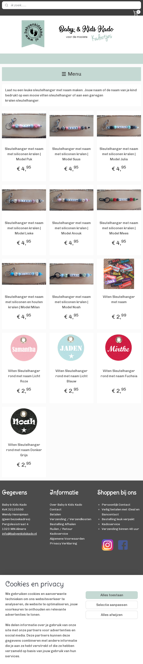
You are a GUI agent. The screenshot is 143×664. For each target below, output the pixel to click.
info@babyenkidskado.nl (19, 533)
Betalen (55, 514)
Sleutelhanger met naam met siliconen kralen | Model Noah (71, 302)
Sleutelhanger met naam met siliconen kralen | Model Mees (119, 228)
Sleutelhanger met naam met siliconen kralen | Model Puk (24, 154)
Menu (71, 74)
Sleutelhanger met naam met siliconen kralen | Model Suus (71, 154)
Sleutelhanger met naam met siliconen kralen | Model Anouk (71, 228)
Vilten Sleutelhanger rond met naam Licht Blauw (71, 376)
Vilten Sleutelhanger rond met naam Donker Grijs (24, 450)
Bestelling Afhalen (63, 524)
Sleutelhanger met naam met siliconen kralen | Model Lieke (24, 228)
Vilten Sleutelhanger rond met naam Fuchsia (119, 373)
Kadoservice (59, 533)
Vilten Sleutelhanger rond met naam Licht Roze (24, 376)
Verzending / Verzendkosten (70, 519)
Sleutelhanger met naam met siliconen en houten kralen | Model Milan (24, 302)
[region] (42, 627)
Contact (56, 509)
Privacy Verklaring (63, 543)
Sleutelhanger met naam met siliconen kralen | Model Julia (119, 154)
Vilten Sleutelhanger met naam (119, 299)
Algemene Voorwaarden (67, 538)
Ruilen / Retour (61, 529)
